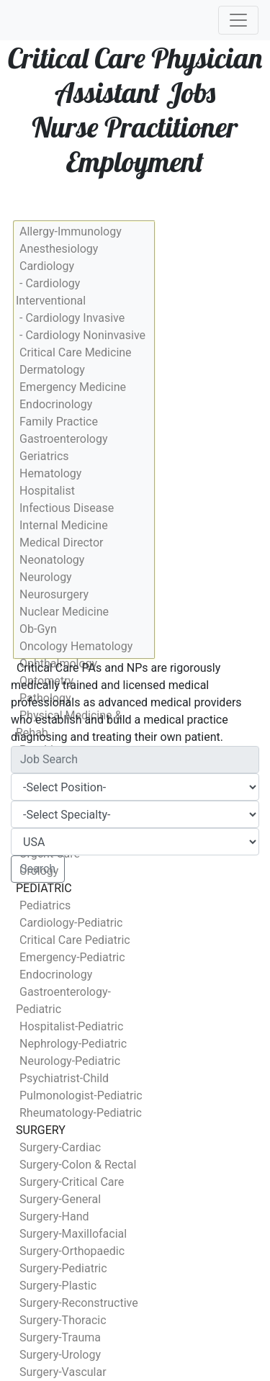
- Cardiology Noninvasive (82, 335)
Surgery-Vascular (63, 1372)
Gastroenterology (63, 439)
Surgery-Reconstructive (78, 1303)
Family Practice (58, 421)
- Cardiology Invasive (72, 318)
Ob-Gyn (38, 629)
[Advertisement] (135, 1035)
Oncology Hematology (75, 646)
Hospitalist (47, 491)
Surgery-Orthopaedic (72, 1251)
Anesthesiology (58, 249)
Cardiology (46, 266)
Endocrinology (55, 404)
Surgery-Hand (54, 1216)
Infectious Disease (66, 508)
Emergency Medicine (72, 387)
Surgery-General (60, 1199)
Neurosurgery (54, 594)
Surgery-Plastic (57, 1285)
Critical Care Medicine (75, 352)
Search (37, 869)
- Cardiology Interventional (51, 291)
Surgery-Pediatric (63, 1268)
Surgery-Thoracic (63, 1320)
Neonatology (51, 560)
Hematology (50, 473)
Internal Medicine (63, 525)
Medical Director (61, 542)
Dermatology (52, 370)
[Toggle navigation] (238, 20)
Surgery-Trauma (60, 1337)
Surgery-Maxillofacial (73, 1234)
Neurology (45, 577)
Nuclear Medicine (64, 611)
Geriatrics (44, 456)
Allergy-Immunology (70, 231)
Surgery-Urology (60, 1355)
